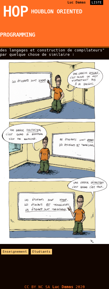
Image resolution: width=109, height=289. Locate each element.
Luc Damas (76, 2)
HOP (15, 11)
